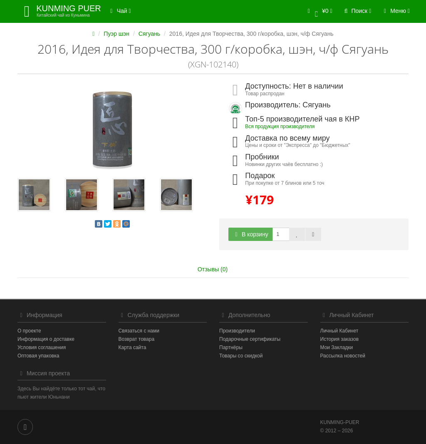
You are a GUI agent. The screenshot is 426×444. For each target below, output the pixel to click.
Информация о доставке (45, 339)
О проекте (29, 331)
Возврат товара (137, 339)
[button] (318, 11)
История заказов (339, 339)
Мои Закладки (336, 347)
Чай (119, 10)
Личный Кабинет (339, 331)
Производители (237, 331)
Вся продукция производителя (280, 126)
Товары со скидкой (241, 356)
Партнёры (231, 347)
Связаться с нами (139, 331)
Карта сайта (132, 347)
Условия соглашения (41, 347)
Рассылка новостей (342, 356)
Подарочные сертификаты (249, 339)
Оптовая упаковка (38, 356)
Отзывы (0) (213, 269)
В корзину (250, 234)
